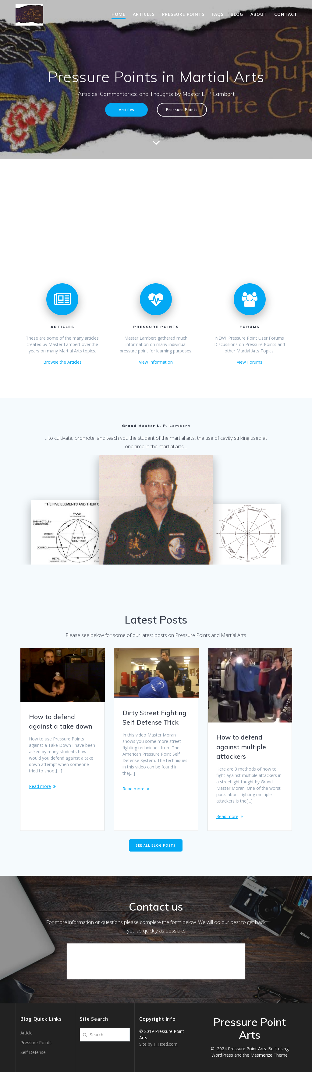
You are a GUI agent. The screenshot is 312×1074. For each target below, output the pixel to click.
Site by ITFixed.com (158, 1046)
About (258, 14)
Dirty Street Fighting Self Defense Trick (154, 717)
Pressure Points (183, 14)
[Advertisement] (156, 204)
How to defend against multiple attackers (241, 746)
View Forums (249, 362)
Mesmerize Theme (269, 1057)
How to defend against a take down (60, 721)
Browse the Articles (62, 362)
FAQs (218, 14)
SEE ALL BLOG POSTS (156, 847)
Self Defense (33, 1054)
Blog (237, 14)
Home (119, 14)
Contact (285, 14)
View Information (156, 362)
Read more (40, 786)
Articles (144, 14)
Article (26, 1034)
